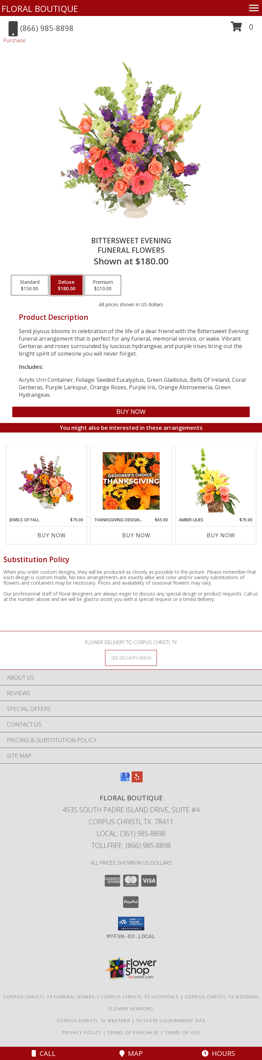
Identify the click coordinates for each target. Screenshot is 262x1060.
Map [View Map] (131, 1053)
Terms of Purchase (133, 1032)
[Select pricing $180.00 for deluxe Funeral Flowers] (66, 285)
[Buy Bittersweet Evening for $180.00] (131, 412)
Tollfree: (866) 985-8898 (131, 845)
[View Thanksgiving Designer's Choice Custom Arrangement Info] (131, 480)
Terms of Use (182, 1032)
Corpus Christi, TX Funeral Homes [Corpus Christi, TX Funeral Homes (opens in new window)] (49, 997)
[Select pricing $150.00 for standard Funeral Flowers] (29, 285)
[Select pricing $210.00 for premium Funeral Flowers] (103, 285)
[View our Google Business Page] (124, 780)
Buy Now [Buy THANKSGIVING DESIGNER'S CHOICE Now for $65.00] (136, 535)
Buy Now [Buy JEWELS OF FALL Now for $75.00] (52, 535)
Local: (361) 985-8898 (131, 833)
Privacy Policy (81, 1032)
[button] (242, 29)
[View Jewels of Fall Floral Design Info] (46, 481)
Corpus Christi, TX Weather (93, 1020)
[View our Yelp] (137, 780)
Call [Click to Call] (44, 1053)
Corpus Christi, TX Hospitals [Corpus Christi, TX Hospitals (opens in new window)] (140, 997)
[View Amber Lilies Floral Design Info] (215, 480)
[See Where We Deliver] (131, 657)
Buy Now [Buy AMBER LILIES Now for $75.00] (221, 535)
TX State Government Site (170, 1020)
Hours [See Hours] (218, 1053)
